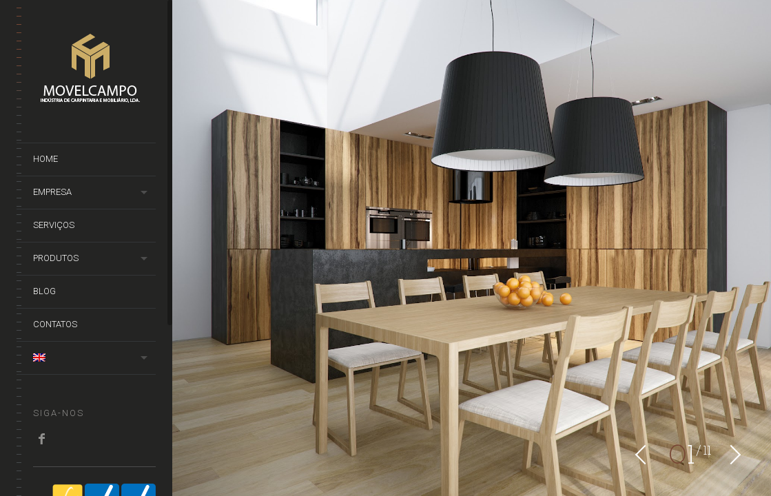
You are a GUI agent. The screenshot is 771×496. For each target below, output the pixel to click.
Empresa (52, 192)
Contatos (55, 324)
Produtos (56, 258)
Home (45, 159)
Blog (44, 291)
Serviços (53, 225)
